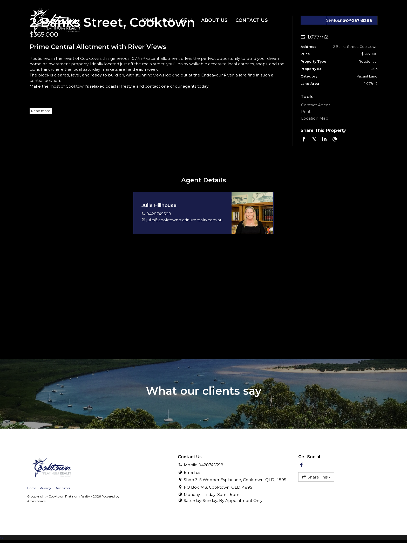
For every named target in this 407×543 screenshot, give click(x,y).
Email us (192, 472)
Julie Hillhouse (159, 205)
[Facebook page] (301, 465)
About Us (214, 20)
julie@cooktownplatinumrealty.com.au (184, 219)
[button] (338, 111)
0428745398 (158, 213)
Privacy (45, 488)
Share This (316, 477)
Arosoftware (36, 501)
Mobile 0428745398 (351, 20)
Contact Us (251, 20)
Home (147, 20)
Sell (187, 20)
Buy (167, 20)
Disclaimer (62, 488)
